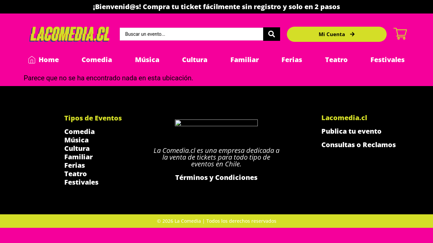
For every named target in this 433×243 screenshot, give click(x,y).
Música (147, 59)
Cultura (194, 59)
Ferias (291, 59)
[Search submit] (271, 34)
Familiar (244, 59)
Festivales (387, 59)
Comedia (97, 59)
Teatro (336, 59)
